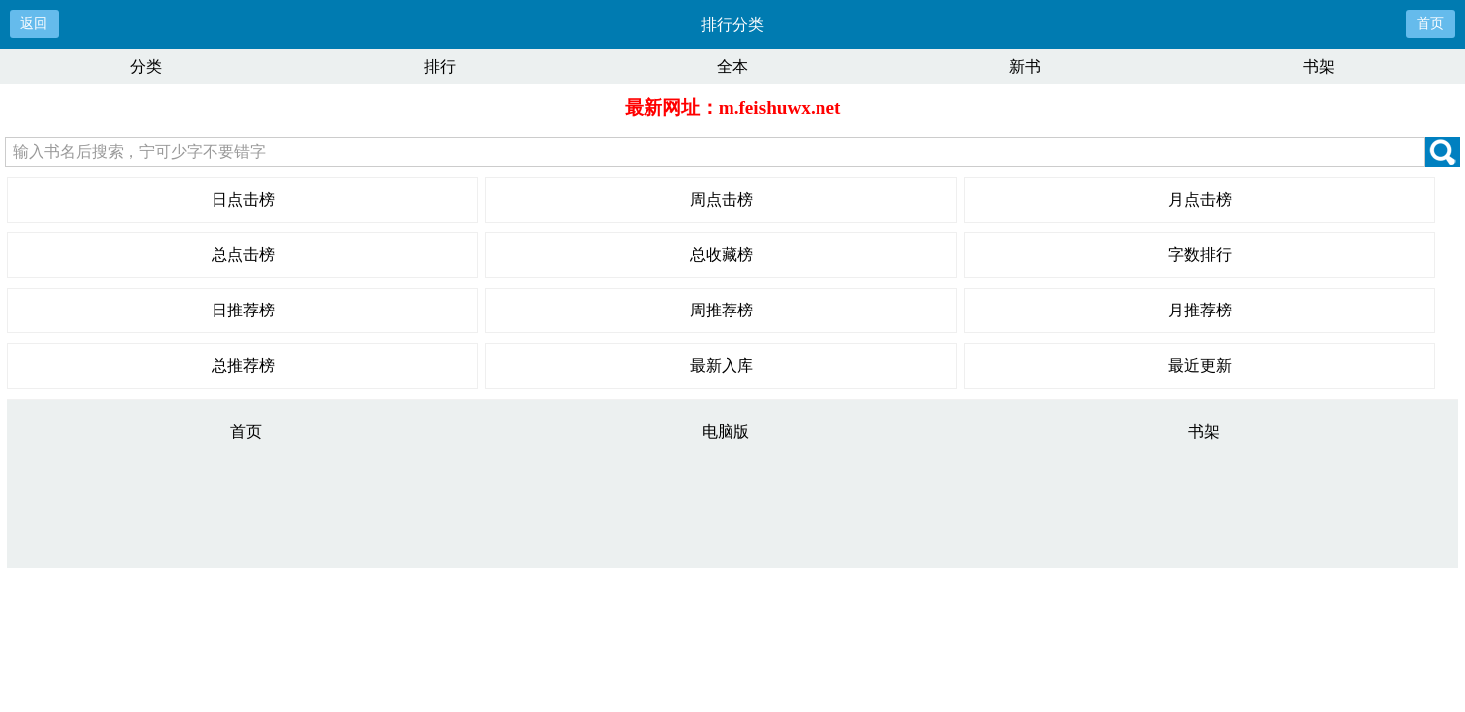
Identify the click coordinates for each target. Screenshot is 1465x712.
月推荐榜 (1200, 310)
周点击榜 (721, 199)
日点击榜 (243, 199)
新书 (1025, 66)
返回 (33, 23)
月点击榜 (1200, 199)
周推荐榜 (721, 310)
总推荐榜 (243, 365)
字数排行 (1200, 254)
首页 (1430, 23)
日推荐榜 (243, 310)
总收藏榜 (721, 254)
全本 (732, 66)
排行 (440, 66)
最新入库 (721, 365)
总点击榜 (243, 254)
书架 (1319, 66)
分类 (146, 66)
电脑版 (725, 431)
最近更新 (1200, 365)
